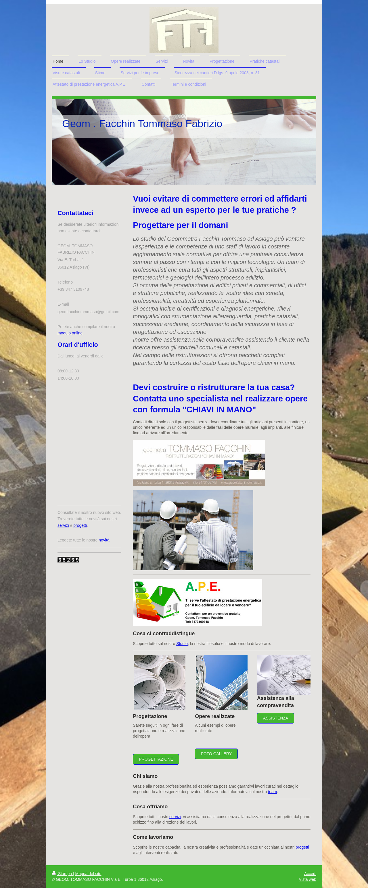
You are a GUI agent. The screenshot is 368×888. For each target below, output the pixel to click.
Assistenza (275, 718)
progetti (302, 847)
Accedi (310, 873)
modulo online (70, 333)
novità (104, 540)
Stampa (62, 873)
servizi (175, 816)
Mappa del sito (88, 873)
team (272, 791)
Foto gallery (216, 753)
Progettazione (156, 759)
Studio (182, 643)
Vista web (307, 879)
